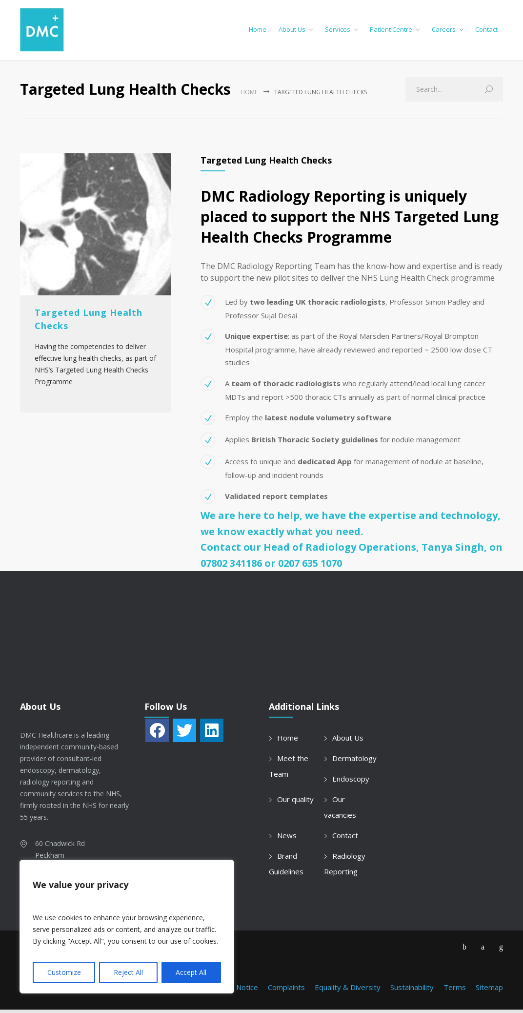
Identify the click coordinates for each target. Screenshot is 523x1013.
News (287, 839)
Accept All (191, 972)
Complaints (286, 990)
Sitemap (489, 990)
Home (257, 31)
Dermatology (354, 761)
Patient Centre (391, 31)
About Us (292, 31)
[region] (127, 926)
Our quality (295, 802)
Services (337, 31)
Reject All (128, 972)
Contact (486, 31)
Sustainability (412, 990)
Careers (444, 31)
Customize (64, 972)
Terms (454, 990)
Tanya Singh (453, 551)
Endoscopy (350, 782)
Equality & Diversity (348, 990)
